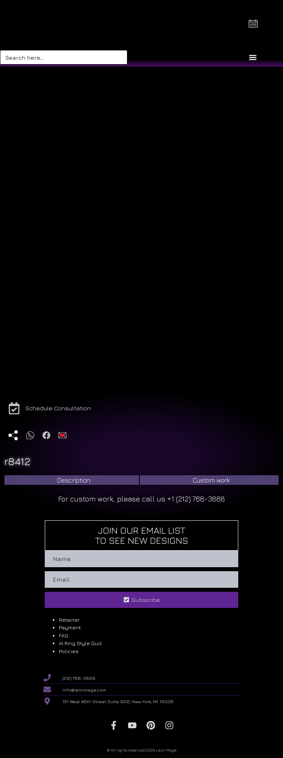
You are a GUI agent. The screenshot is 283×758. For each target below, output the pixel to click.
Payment (70, 627)
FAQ (63, 635)
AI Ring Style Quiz (80, 643)
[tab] (71, 480)
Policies (69, 651)
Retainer (69, 619)
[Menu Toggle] (253, 57)
